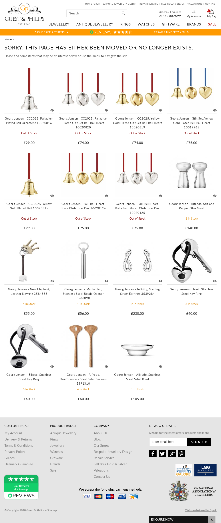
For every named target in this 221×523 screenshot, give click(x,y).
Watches (146, 24)
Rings (125, 24)
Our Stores (92, 3)
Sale (212, 24)
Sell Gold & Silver (173, 3)
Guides (9, 458)
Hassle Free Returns (48, 32)
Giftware (171, 24)
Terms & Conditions (18, 445)
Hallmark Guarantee (18, 464)
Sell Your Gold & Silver (110, 464)
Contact (211, 3)
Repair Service (148, 3)
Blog (97, 439)
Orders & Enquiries (170, 12)
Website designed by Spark (201, 510)
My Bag (211, 16)
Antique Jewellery (94, 24)
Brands (194, 24)
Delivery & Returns (18, 439)
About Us (100, 433)
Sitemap (52, 510)
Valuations (194, 3)
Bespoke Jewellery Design (120, 3)
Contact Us (102, 476)
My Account (194, 16)
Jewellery (59, 24)
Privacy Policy (14, 451)
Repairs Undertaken (169, 32)
